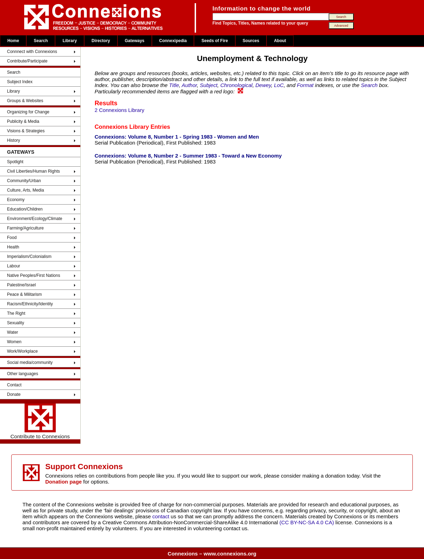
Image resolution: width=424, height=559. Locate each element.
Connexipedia (173, 40)
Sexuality (15, 322)
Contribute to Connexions (40, 421)
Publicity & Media (23, 121)
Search (41, 40)
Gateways (134, 40)
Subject (208, 85)
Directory (101, 40)
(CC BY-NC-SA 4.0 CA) (307, 522)
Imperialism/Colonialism (29, 256)
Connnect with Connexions (32, 51)
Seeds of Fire (214, 40)
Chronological (236, 85)
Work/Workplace (22, 351)
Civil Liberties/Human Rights (33, 171)
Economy (16, 199)
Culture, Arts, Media (25, 190)
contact (161, 516)
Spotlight (15, 161)
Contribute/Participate (27, 61)
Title (174, 85)
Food (11, 237)
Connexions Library (122, 127)
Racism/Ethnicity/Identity (30, 303)
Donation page (63, 482)
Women (14, 341)
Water (12, 332)
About (280, 40)
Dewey (263, 85)
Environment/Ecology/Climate (34, 218)
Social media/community (30, 362)
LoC (279, 85)
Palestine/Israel (21, 284)
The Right (16, 313)
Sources (251, 40)
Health (13, 247)
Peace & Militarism (24, 294)
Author (189, 85)
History (13, 140)
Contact (14, 384)
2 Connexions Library (119, 110)
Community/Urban (24, 180)
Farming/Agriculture (25, 228)
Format (305, 85)
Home (13, 40)
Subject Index (20, 81)
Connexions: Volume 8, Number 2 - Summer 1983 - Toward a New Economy (188, 156)
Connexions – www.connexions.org (212, 554)
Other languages (22, 373)
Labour (13, 266)
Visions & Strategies (26, 130)
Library (69, 40)
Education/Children (24, 209)
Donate (14, 394)
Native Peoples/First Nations (33, 275)
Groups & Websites (25, 100)
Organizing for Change (28, 111)
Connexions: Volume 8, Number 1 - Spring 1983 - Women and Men (177, 137)
